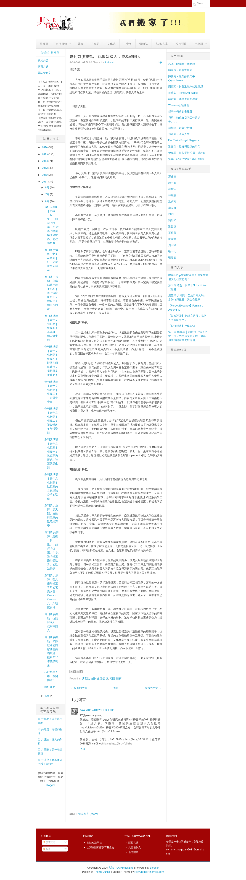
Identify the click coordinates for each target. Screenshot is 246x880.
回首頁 (44, 43)
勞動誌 (143, 43)
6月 (47, 201)
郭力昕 (172, 183)
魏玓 (171, 214)
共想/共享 (161, 43)
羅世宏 (172, 189)
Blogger (50, 785)
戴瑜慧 (172, 239)
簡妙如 (172, 220)
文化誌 (111, 43)
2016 (45, 147)
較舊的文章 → (153, 688)
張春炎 (172, 257)
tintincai (108, 62)
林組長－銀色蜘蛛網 (180, 70)
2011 (45, 181)
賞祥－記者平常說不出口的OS (186, 159)
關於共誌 (43, 60)
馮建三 (172, 176)
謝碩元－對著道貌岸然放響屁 (185, 86)
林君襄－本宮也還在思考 (183, 99)
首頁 (116, 688)
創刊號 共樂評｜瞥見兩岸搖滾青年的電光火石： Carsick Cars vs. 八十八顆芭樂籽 (51, 591)
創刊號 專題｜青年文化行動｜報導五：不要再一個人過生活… (51, 328)
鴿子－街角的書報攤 (180, 111)
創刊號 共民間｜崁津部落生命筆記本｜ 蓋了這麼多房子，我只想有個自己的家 (51, 293)
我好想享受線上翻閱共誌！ (51, 676)
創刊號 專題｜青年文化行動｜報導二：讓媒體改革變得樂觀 (51, 420)
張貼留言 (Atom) (88, 814)
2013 (45, 168)
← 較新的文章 (78, 688)
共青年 (127, 43)
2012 (45, 174)
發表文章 (49, 842)
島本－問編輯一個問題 (181, 64)
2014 (45, 161)
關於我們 (49, 687)
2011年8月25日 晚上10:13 (101, 710)
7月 (47, 194)
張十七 (172, 251)
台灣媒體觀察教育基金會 (100, 847)
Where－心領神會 (178, 105)
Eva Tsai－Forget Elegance (183, 140)
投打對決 (181, 43)
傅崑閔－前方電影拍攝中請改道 (187, 152)
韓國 (112, 678)
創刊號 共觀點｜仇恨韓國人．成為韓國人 (51, 622)
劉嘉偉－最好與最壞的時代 (184, 146)
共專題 (95, 43)
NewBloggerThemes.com (149, 871)
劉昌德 (104, 678)
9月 (47, 187)
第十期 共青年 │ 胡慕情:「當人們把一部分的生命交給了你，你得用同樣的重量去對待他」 (187, 336)
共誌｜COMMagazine (121, 867)
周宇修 (172, 245)
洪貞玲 (172, 201)
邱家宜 (172, 207)
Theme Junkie (102, 871)
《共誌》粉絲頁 (49, 52)
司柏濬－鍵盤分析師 (180, 127)
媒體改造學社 (94, 842)
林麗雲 (172, 195)
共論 (80, 43)
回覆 (82, 749)
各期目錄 (61, 43)
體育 (118, 678)
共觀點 (86, 678)
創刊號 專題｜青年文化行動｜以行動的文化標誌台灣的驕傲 (51, 486)
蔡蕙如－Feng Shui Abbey (183, 92)
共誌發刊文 (44, 72)
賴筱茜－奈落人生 (179, 134)
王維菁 (172, 232)
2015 (45, 154)
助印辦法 (133, 852)
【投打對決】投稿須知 (181, 326)
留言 (47, 849)
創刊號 (95, 678)
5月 (47, 695)
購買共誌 (43, 66)
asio (82, 710)
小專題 (199, 43)
